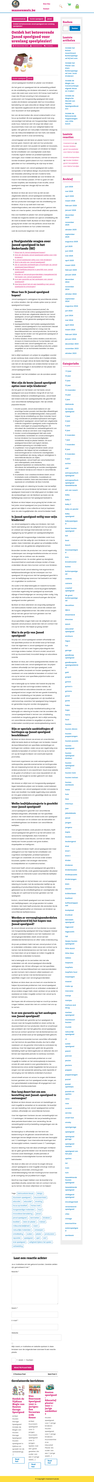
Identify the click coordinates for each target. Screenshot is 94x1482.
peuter (68, 1060)
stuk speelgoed (19, 1242)
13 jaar (68, 395)
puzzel (68, 1079)
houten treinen (71, 777)
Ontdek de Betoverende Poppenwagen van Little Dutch (71, 118)
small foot (69, 1118)
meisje (68, 996)
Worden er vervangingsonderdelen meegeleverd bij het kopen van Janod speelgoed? (36, 275)
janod (49, 19)
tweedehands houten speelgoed (71, 1180)
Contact (46, 9)
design (39, 1193)
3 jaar (67, 416)
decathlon (69, 605)
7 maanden (70, 445)
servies (68, 1113)
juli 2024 (69, 311)
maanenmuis (37, 46)
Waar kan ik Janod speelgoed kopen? (30, 252)
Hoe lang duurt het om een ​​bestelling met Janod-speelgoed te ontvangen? (35, 285)
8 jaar (67, 449)
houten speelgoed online (69, 765)
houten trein (70, 773)
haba (67, 705)
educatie (16, 1201)
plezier (38, 1234)
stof (44, 1238)
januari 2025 (70, 275)
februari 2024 (71, 334)
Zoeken (68, 22)
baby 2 (68, 504)
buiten (68, 567)
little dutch (70, 948)
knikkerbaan (70, 893)
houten (68, 724)
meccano (69, 991)
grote (67, 701)
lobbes (68, 958)
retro (67, 1099)
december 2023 (72, 344)
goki (67, 672)
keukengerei (70, 841)
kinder (68, 860)
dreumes (69, 619)
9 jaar (67, 459)
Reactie (15, 1271)
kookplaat (69, 910)
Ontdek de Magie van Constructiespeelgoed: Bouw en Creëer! (72, 86)
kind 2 (67, 856)
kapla (67, 832)
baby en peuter (72, 509)
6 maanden (70, 435)
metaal (42, 1222)
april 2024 (69, 325)
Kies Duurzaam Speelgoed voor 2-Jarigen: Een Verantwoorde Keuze (35, 1407)
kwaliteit (16, 1222)
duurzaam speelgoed (22, 1197)
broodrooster (71, 562)
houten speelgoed (36, 19)
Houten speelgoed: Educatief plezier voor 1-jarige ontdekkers (51, 1403)
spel (38, 1238)
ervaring (38, 1201)
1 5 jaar (68, 371)
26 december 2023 (21, 46)
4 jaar (67, 421)
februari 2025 (71, 270)
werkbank (69, 1235)
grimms (68, 691)
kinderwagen (71, 879)
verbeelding (18, 1246)
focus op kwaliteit (20, 1205)
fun (66, 646)
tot (66, 1163)
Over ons (46, 4)
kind (67, 846)
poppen (68, 1070)
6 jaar (67, 430)
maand (68, 981)
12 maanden (70, 390)
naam (35, 1226)
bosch (68, 545)
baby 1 (68, 500)
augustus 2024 (71, 306)
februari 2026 (71, 206)
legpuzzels (69, 932)
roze (67, 1103)
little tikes (69, 953)
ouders (29, 1234)
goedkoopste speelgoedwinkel (71, 665)
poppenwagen (71, 1075)
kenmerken (34, 1218)
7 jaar (67, 440)
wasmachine (70, 1223)
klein (67, 884)
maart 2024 (70, 330)
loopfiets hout (71, 972)
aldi (67, 468)
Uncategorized (71, 1202)
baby (67, 495)
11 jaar (68, 381)
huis (67, 794)
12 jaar (68, 385)
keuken (68, 837)
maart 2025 (70, 265)
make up (69, 986)
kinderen (46, 1218)
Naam (15, 1308)
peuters (68, 1065)
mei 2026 (69, 191)
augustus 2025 (71, 242)
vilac (67, 1214)
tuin (67, 1173)
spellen (68, 1158)
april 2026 (69, 196)
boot (67, 540)
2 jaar (67, 399)
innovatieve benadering (22, 1214)
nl (66, 1039)
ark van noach (71, 490)
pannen (68, 1056)
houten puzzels (71, 741)
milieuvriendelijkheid (21, 1226)
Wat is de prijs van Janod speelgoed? (30, 262)
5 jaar (67, 426)
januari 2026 (70, 210)
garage (68, 650)
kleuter (68, 889)
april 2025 (69, 260)
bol (66, 536)
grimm (68, 682)
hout (40, 1209)
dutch (67, 624)
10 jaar (68, 376)
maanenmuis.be (23, 10)
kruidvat (69, 915)
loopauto (69, 963)
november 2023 (72, 348)
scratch (68, 1108)
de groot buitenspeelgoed (71, 598)
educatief (28, 1201)
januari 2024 (70, 339)
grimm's (68, 686)
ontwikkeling (18, 1234)
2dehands (69, 404)
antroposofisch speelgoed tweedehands (72, 482)
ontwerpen (38, 1230)
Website (15, 1333)
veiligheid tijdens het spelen (40, 1242)
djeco (67, 610)
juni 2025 (69, 251)
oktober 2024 (71, 294)
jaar (67, 808)
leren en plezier (29, 1222)
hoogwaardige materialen (23, 1209)
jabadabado (70, 813)
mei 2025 (69, 256)
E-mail (15, 1320)
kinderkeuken (71, 870)
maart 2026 (70, 201)
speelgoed (28, 1238)
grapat (68, 677)
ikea (67, 799)
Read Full (18, 1461)
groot (67, 696)
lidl (66, 936)
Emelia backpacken (71, 157)
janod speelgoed (20, 1218)
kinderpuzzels (71, 875)
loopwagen (70, 977)
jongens (68, 827)
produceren (49, 1234)
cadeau (68, 579)
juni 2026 (69, 187)
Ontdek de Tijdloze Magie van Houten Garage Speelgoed (18, 1405)
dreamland (70, 615)
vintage (68, 1219)
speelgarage (70, 1127)
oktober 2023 (71, 353)
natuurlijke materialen (22, 1230)
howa (67, 790)
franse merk (35, 1205)
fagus (67, 641)
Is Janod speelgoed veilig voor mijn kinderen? (33, 260)
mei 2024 (69, 320)
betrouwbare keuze (25, 1193)
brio (67, 557)
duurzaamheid (40, 1197)
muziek (68, 1027)
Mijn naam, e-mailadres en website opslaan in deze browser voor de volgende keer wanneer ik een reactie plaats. (34, 1349)
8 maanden (70, 454)
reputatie (16, 1238)
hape (67, 710)
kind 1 (67, 851)
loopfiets (69, 967)
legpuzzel (69, 927)
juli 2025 (69, 246)
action (68, 463)
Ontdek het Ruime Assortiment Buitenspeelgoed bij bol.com (71, 53)
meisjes (68, 1000)
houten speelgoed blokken (69, 755)
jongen (68, 823)
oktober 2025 (71, 230)
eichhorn (69, 636)
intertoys (69, 804)
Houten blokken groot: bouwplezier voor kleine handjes (71, 149)
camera (68, 583)
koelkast (69, 898)
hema (67, 715)
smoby (68, 1122)
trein (67, 1168)
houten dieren (71, 729)
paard (68, 1051)
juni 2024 (69, 315)
